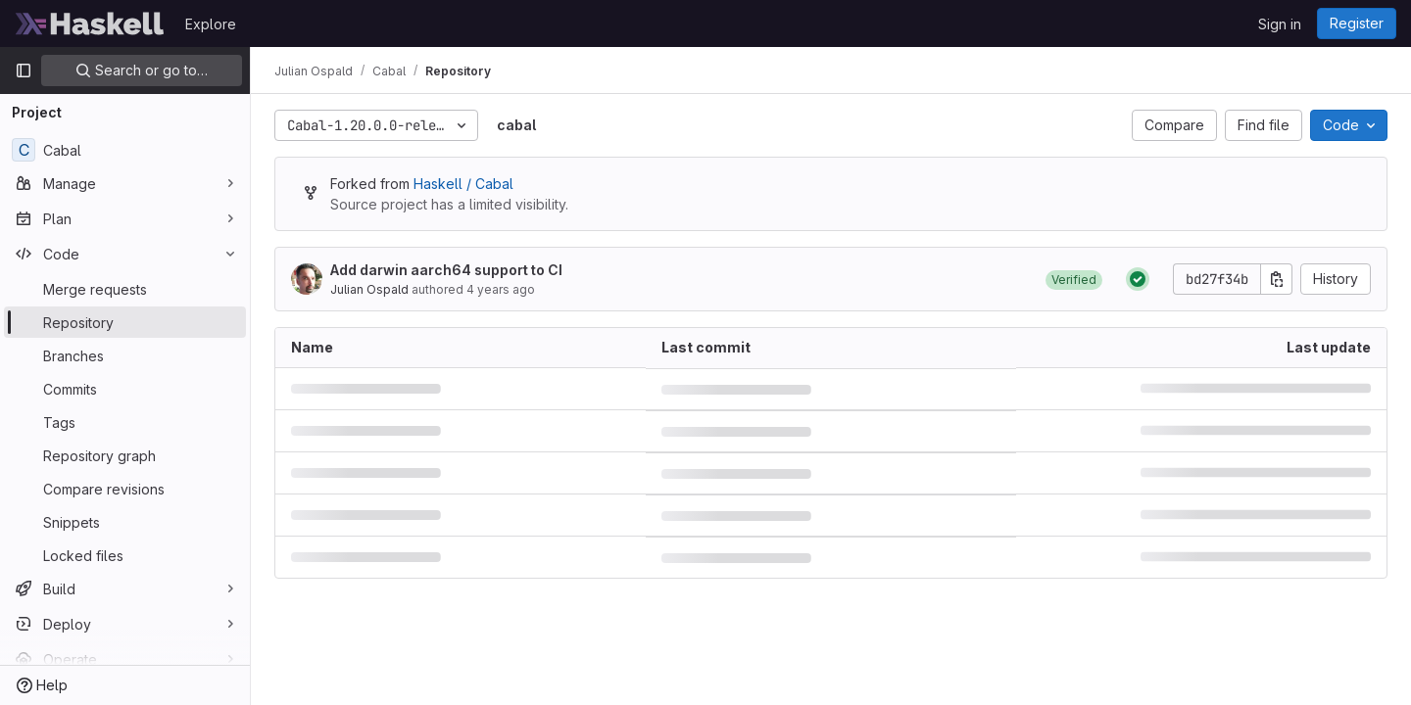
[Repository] (125, 322)
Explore (210, 24)
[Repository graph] (125, 455)
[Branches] (125, 355)
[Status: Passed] (1137, 279)
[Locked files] (125, 555)
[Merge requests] (125, 289)
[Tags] (125, 422)
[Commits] (125, 388)
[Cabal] (125, 149)
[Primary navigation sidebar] (23, 70)
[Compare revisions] (125, 488)
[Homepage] (90, 23)
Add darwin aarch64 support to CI (446, 269)
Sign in (1279, 24)
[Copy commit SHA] (1276, 279)
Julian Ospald (369, 289)
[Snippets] (125, 522)
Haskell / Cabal (463, 183)
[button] (1074, 279)
